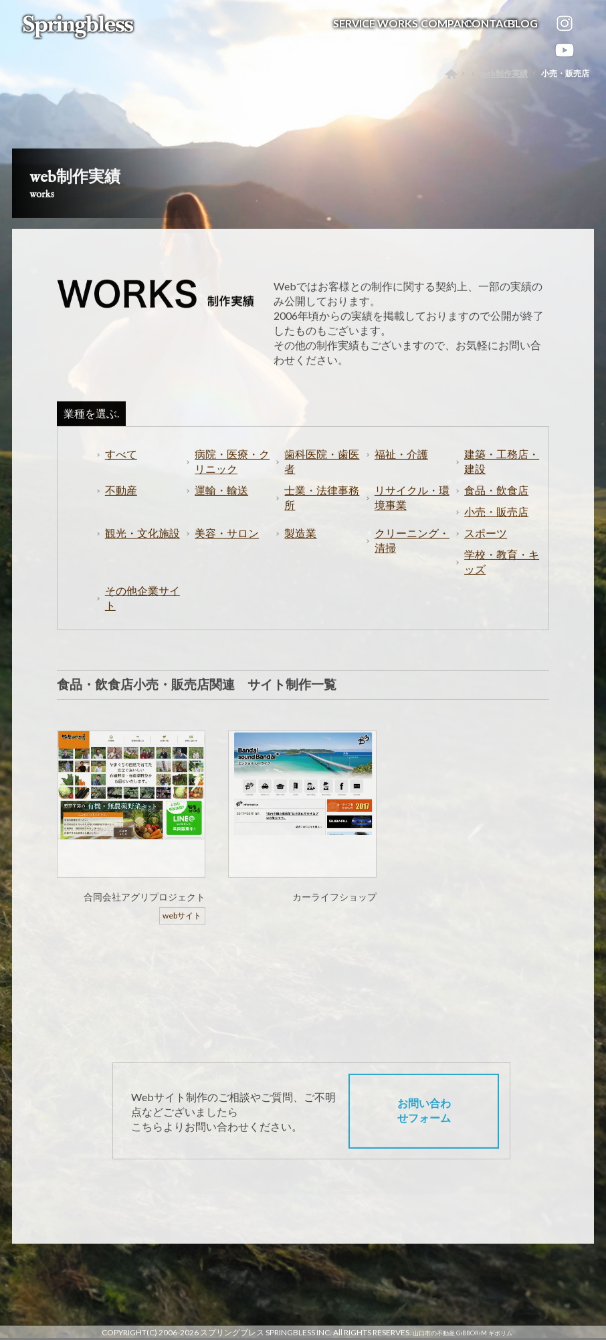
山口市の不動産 (434, 1333)
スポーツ (485, 547)
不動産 (121, 504)
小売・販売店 (496, 526)
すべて (121, 468)
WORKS (397, 20)
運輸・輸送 (221, 504)
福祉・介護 (401, 468)
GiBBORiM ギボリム (484, 1333)
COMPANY (448, 20)
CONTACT (491, 20)
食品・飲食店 (496, 504)
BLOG (523, 20)
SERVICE (354, 20)
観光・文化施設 (142, 547)
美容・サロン (227, 547)
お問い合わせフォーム (424, 1125)
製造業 (300, 547)
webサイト (182, 930)
